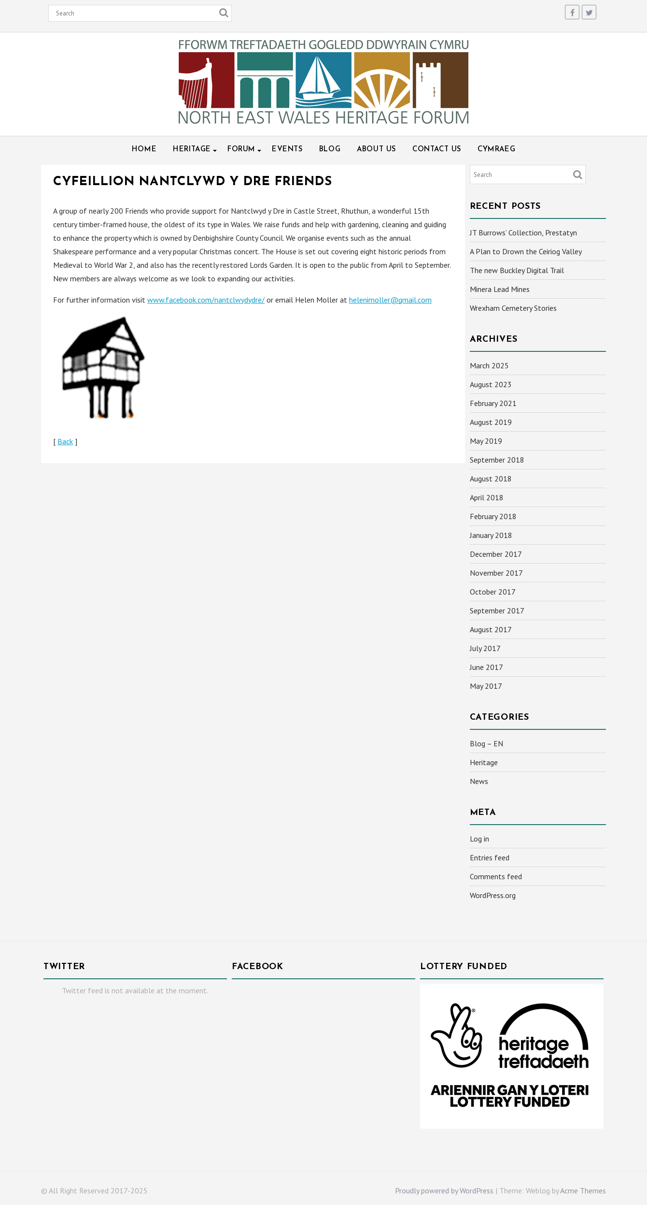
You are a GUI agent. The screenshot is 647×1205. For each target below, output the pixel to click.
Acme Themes (583, 1190)
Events (287, 149)
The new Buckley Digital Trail (517, 270)
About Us (376, 149)
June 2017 (486, 667)
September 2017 (497, 610)
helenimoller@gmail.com (390, 300)
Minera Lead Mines (500, 289)
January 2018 (491, 535)
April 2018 (487, 497)
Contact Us (436, 149)
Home (144, 149)
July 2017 (485, 648)
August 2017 (491, 629)
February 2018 (493, 516)
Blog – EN (486, 743)
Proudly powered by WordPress (444, 1190)
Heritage (192, 149)
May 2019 (486, 441)
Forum (241, 149)
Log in (479, 838)
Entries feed (489, 857)
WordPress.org (493, 895)
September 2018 (497, 460)
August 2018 (491, 478)
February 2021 (493, 403)
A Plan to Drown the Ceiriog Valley (526, 251)
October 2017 (493, 591)
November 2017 (496, 573)
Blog (329, 149)
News (479, 781)
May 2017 (486, 686)
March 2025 (489, 365)
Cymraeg (496, 149)
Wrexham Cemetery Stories (513, 308)
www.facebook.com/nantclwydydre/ (206, 300)
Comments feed (496, 876)
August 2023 (491, 384)
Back (65, 441)
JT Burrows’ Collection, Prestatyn (523, 232)
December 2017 (496, 554)
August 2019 (491, 422)
